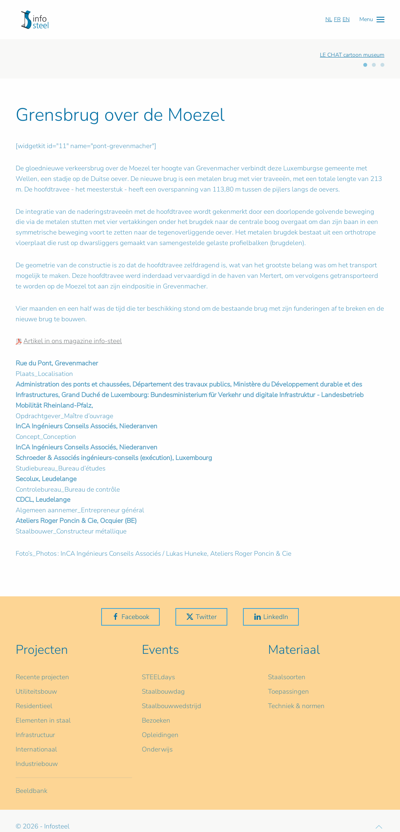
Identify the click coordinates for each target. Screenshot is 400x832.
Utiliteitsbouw (36, 691)
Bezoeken (156, 720)
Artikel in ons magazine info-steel (72, 340)
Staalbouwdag (163, 691)
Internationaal (36, 749)
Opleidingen (160, 734)
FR (337, 19)
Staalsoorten (286, 677)
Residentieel (34, 705)
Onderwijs (157, 749)
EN (346, 19)
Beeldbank (31, 790)
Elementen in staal (43, 720)
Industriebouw (37, 763)
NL (328, 19)
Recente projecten (42, 677)
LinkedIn (271, 616)
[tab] (365, 65)
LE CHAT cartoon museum (352, 55)
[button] (371, 19)
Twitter (201, 616)
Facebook (130, 616)
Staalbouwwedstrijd (171, 705)
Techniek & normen (296, 705)
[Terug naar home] (35, 19)
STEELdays (158, 677)
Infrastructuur (35, 734)
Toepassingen (288, 691)
